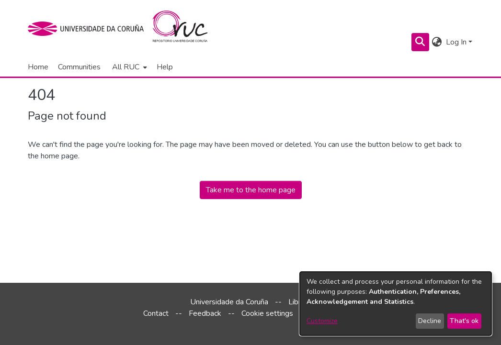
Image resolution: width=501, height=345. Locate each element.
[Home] (185, 29)
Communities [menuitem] (79, 67)
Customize (322, 320)
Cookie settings (267, 313)
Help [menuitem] (165, 67)
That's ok (464, 320)
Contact (156, 313)
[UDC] (89, 29)
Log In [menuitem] (456, 42)
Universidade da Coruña (229, 302)
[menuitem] (128, 67)
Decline (429, 320)
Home (38, 67)
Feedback (205, 313)
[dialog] (395, 303)
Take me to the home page (251, 190)
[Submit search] (420, 42)
